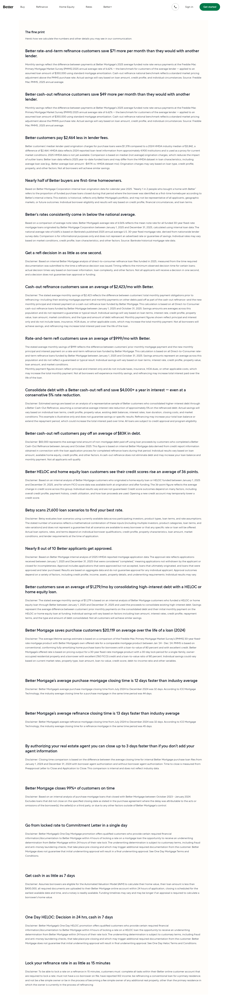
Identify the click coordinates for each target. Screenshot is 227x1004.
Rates (89, 7)
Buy (22, 7)
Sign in (189, 7)
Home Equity (66, 7)
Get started (209, 7)
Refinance (42, 7)
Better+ (107, 7)
